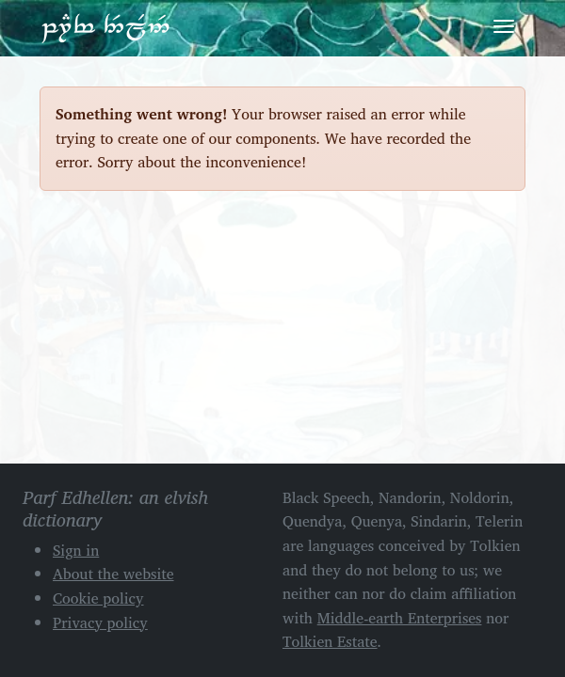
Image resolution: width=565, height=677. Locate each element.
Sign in (76, 550)
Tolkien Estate (330, 641)
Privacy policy (100, 622)
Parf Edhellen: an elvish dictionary (105, 27)
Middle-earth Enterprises (399, 618)
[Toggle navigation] (503, 26)
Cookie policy (98, 598)
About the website (113, 573)
